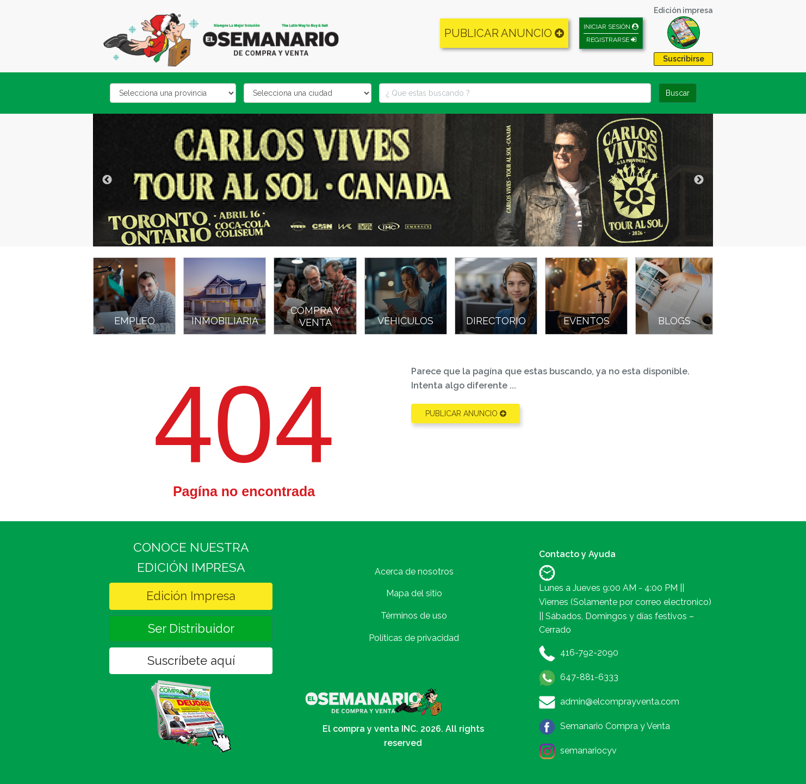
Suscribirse (683, 58)
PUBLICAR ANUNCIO (504, 33)
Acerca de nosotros (414, 571)
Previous (107, 180)
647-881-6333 (589, 677)
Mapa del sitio (414, 593)
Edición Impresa (190, 596)
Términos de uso (414, 615)
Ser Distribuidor (191, 628)
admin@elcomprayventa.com (619, 701)
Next (698, 180)
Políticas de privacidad (414, 638)
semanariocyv (588, 750)
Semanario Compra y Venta (615, 726)
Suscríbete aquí (191, 660)
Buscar (678, 93)
